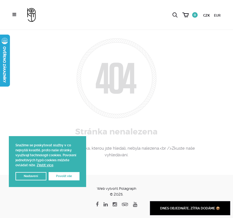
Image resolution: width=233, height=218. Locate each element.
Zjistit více (45, 165)
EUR (217, 15)
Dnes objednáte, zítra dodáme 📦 (190, 208)
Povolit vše (64, 176)
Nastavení (31, 176)
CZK (206, 15)
